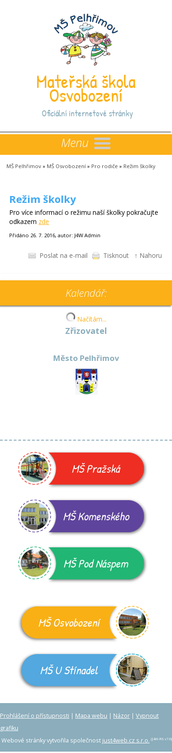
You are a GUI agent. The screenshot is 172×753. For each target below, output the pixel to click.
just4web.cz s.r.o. (126, 740)
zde (44, 221)
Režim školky (139, 166)
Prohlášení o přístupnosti (34, 716)
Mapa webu (91, 716)
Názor (121, 716)
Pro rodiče (104, 166)
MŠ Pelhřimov (23, 166)
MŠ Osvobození (66, 166)
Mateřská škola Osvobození (86, 88)
